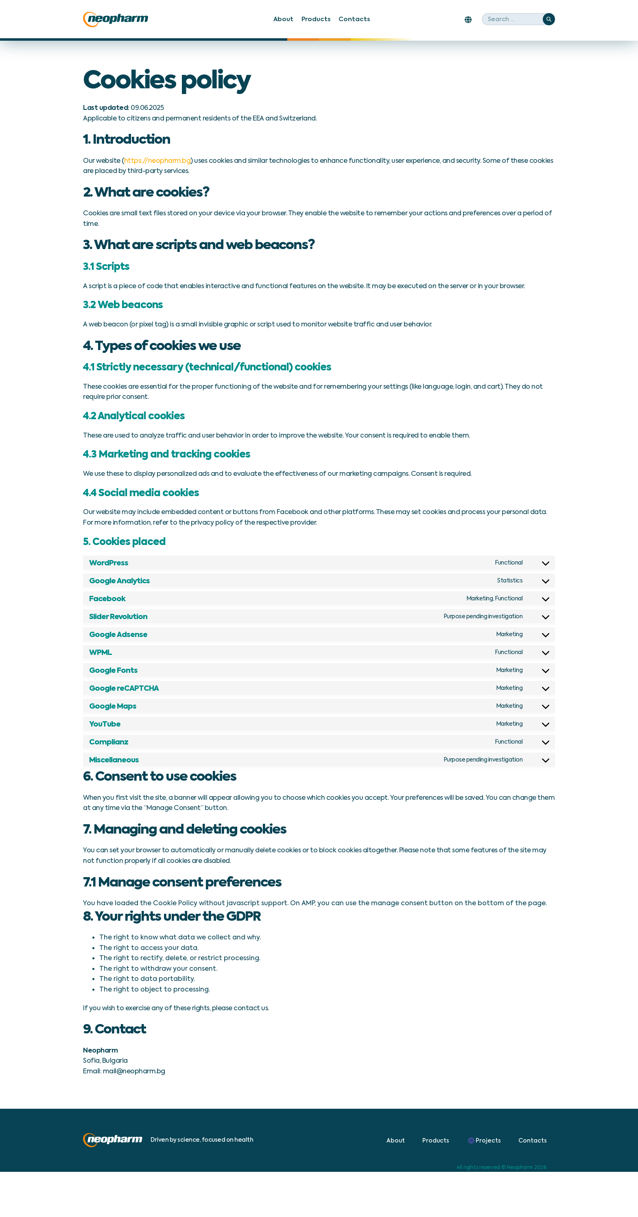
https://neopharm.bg (157, 160)
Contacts (354, 19)
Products (316, 19)
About (283, 19)
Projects (484, 1140)
